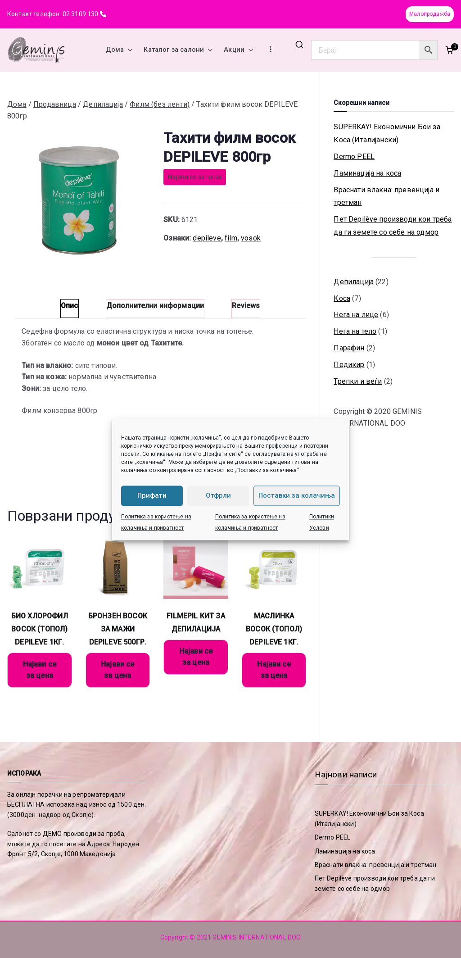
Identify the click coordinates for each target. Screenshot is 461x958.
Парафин (349, 348)
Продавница (54, 104)
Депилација (103, 104)
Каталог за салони (178, 50)
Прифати (152, 495)
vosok (251, 238)
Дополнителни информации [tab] (155, 305)
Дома (119, 50)
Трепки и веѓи (358, 381)
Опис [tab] (69, 305)
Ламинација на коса (367, 173)
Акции (238, 50)
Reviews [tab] (246, 305)
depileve (207, 238)
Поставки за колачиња (296, 495)
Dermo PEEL (354, 156)
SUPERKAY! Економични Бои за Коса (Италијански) (387, 133)
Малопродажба (429, 14)
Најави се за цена (194, 177)
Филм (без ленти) (160, 104)
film (231, 238)
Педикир (349, 364)
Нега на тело (355, 331)
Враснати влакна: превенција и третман (386, 196)
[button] (128, 50)
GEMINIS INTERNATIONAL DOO (256, 937)
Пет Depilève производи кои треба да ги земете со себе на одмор (393, 225)
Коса (342, 298)
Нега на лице (356, 314)
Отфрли (218, 495)
